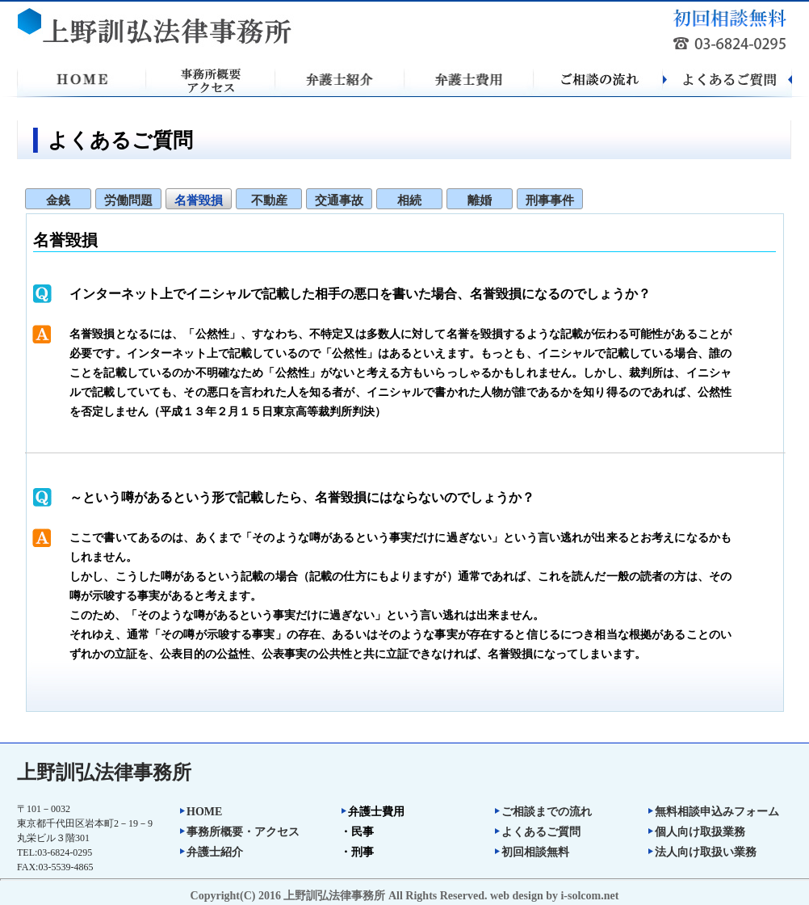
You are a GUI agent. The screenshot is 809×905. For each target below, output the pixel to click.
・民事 (357, 832)
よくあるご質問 (537, 832)
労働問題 (128, 200)
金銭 (58, 200)
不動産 (269, 200)
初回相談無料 (531, 852)
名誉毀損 (198, 200)
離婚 (479, 200)
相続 (409, 200)
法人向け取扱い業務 (702, 852)
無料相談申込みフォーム (713, 812)
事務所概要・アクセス (239, 832)
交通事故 (339, 200)
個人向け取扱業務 (696, 832)
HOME (200, 812)
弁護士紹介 (210, 852)
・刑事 (357, 852)
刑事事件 (550, 200)
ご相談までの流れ (542, 812)
